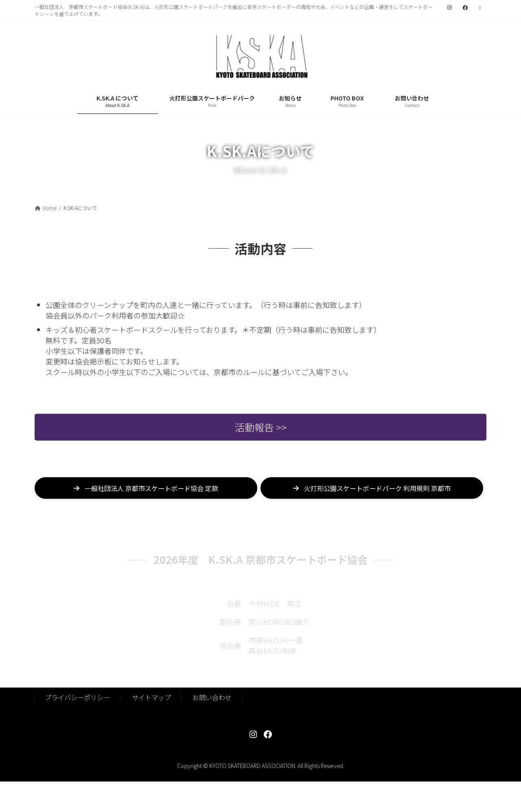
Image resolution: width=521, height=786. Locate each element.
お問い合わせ (212, 702)
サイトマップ (151, 702)
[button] (146, 496)
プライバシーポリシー (77, 702)
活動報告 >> (261, 433)
